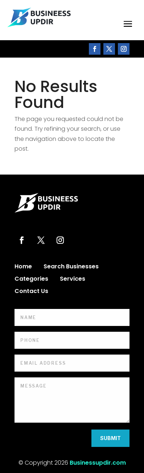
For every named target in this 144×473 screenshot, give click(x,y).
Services (72, 279)
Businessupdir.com (98, 463)
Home (23, 267)
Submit (110, 438)
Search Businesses (71, 267)
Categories (31, 279)
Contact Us (31, 292)
